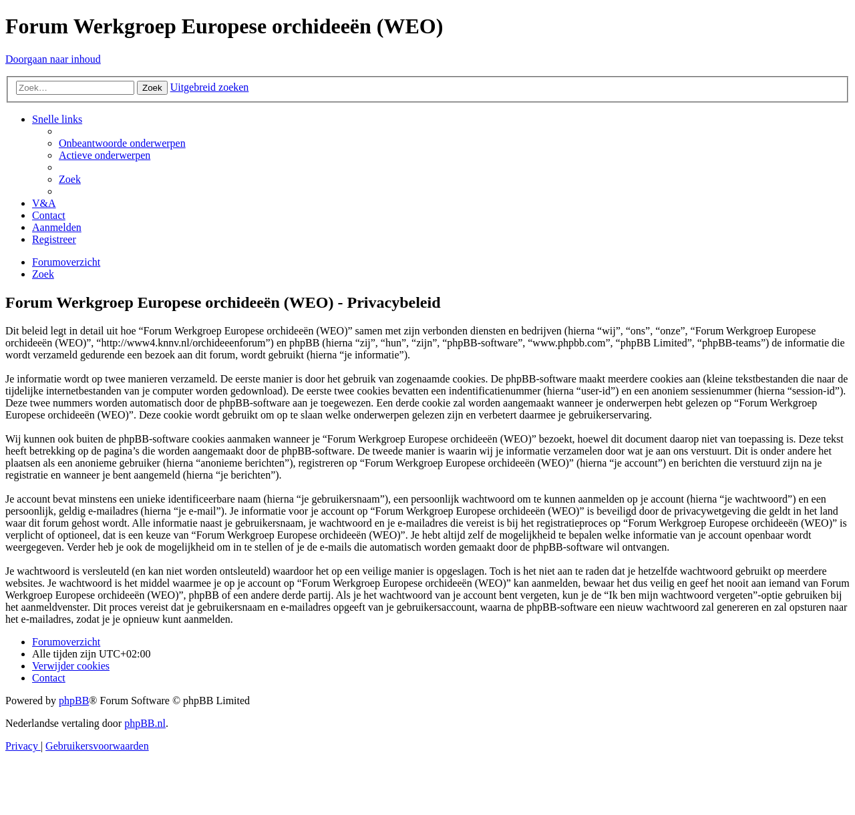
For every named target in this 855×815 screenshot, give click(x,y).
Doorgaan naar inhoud (53, 59)
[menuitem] (122, 143)
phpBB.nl (145, 723)
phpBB (74, 700)
